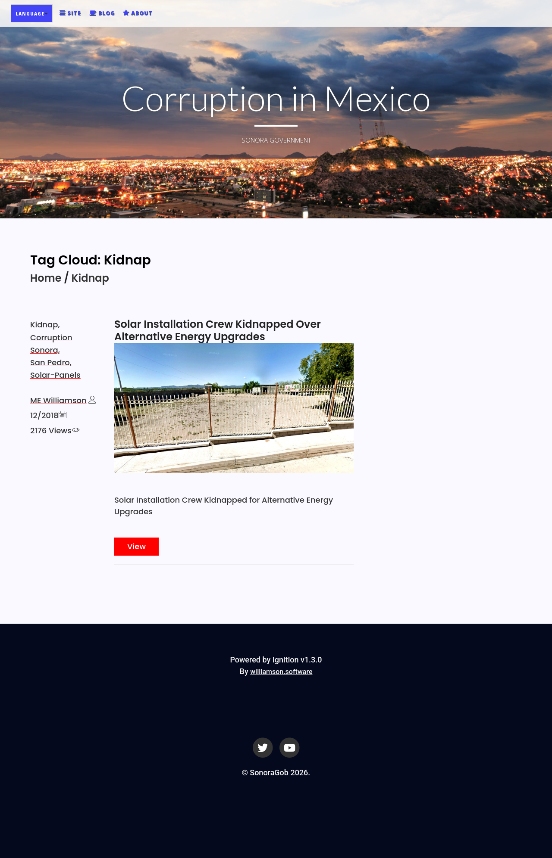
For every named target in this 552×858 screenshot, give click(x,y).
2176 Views (51, 430)
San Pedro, (51, 362)
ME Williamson (58, 400)
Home (45, 278)
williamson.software (281, 672)
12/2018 (44, 415)
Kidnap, (45, 324)
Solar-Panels (55, 375)
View (136, 546)
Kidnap (90, 278)
